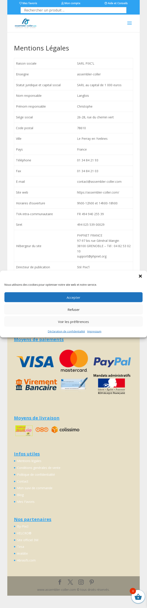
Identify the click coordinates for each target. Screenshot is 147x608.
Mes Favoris (26, 502)
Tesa (20, 547)
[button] (140, 276)
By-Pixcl (22, 526)
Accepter (73, 297)
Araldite (22, 553)
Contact (22, 481)
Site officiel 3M (27, 540)
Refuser (74, 309)
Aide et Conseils (116, 3)
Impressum (94, 331)
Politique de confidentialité (36, 474)
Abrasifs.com (26, 560)
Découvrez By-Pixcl (72, 585)
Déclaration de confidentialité (66, 331)
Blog (20, 495)
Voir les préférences (73, 321)
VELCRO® (24, 533)
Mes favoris (28, 3)
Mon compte (70, 3)
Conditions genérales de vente (38, 468)
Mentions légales (29, 461)
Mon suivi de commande (34, 488)
